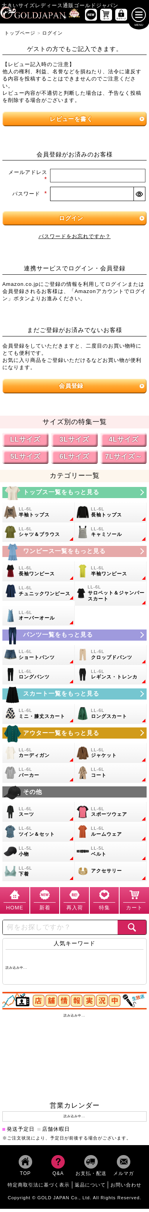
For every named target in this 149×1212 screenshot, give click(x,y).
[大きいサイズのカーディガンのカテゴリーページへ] (38, 756)
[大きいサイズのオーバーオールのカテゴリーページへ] (38, 619)
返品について (90, 1188)
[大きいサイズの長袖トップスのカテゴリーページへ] (111, 516)
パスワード (29, 197)
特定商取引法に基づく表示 (39, 1188)
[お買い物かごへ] (106, 18)
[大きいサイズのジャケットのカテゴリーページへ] (111, 756)
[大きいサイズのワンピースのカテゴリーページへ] (74, 554)
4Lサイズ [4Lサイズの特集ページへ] (123, 442)
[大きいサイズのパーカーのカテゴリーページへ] (38, 776)
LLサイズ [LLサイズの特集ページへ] (25, 442)
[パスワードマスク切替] (139, 197)
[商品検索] (132, 930)
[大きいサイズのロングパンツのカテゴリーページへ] (38, 678)
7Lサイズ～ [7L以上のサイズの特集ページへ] (123, 459)
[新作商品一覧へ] (91, 18)
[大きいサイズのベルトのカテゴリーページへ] (111, 855)
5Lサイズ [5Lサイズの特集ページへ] (25, 459)
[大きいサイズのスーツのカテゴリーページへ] (38, 815)
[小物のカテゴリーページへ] (38, 855)
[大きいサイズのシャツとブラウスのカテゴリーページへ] (38, 535)
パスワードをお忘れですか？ (75, 239)
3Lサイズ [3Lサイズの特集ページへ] (75, 442)
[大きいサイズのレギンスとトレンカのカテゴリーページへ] (111, 678)
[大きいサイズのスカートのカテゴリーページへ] (74, 697)
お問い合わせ (125, 1188)
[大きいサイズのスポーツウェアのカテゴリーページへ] (111, 815)
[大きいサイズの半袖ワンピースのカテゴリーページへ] (111, 574)
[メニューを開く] (139, 18)
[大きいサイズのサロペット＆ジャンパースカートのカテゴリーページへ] (111, 596)
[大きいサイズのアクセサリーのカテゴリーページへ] (111, 875)
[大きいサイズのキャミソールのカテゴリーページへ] (111, 535)
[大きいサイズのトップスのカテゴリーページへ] (74, 495)
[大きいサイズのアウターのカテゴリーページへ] (74, 736)
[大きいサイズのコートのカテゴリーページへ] (111, 776)
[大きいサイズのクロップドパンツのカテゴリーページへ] (111, 658)
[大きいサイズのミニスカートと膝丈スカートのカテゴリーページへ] (38, 717)
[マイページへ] (121, 18)
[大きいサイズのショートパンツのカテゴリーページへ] (38, 658)
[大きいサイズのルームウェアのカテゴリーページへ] (111, 835)
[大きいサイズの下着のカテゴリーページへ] (38, 875)
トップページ (19, 36)
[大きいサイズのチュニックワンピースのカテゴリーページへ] (38, 594)
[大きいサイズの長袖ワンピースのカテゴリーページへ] (38, 574)
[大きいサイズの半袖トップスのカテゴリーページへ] (38, 516)
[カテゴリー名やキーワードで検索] (60, 930)
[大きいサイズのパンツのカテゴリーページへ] (74, 638)
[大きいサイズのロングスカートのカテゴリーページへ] (111, 717)
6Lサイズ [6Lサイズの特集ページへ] (75, 459)
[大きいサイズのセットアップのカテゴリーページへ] (38, 835)
